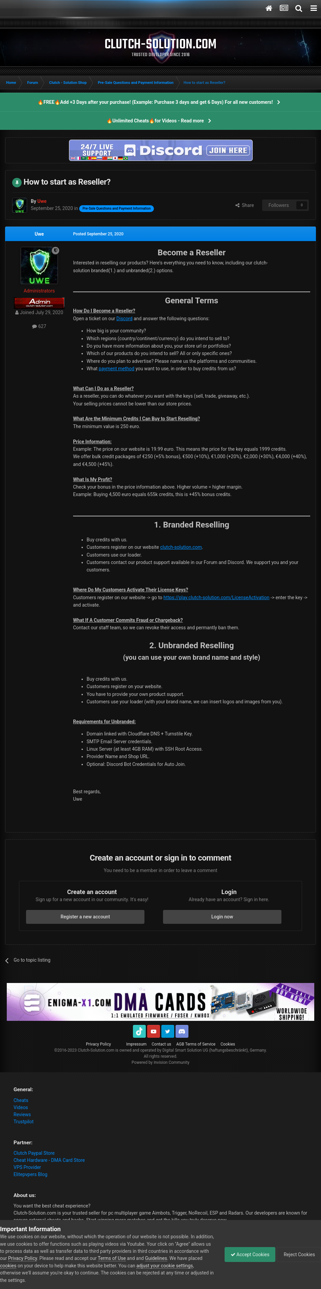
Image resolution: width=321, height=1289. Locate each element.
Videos (21, 1107)
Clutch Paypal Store (34, 1153)
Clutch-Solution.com (96, 1050)
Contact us (161, 1044)
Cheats (21, 1100)
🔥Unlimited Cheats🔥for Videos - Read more (155, 120)
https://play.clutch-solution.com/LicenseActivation (216, 597)
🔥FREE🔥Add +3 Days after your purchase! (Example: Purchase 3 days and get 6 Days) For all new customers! (155, 102)
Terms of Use (148, 1258)
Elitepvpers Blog (30, 1174)
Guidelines (192, 1258)
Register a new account (85, 916)
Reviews (22, 1114)
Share (244, 205)
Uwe (39, 234)
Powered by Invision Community (160, 1062)
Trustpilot (23, 1121)
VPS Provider (27, 1167)
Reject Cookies (297, 1254)
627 (39, 326)
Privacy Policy (98, 1044)
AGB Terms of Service (195, 1044)
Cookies (228, 1044)
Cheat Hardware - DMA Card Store (49, 1160)
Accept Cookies (246, 1254)
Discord (124, 318)
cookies (42, 1265)
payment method (116, 368)
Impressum (136, 1044)
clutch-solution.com (181, 547)
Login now (222, 916)
